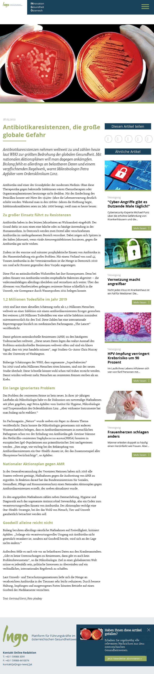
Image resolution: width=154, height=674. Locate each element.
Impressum (142, 633)
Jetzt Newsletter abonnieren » (125, 658)
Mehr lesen (141, 228)
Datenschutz (140, 642)
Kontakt (143, 638)
